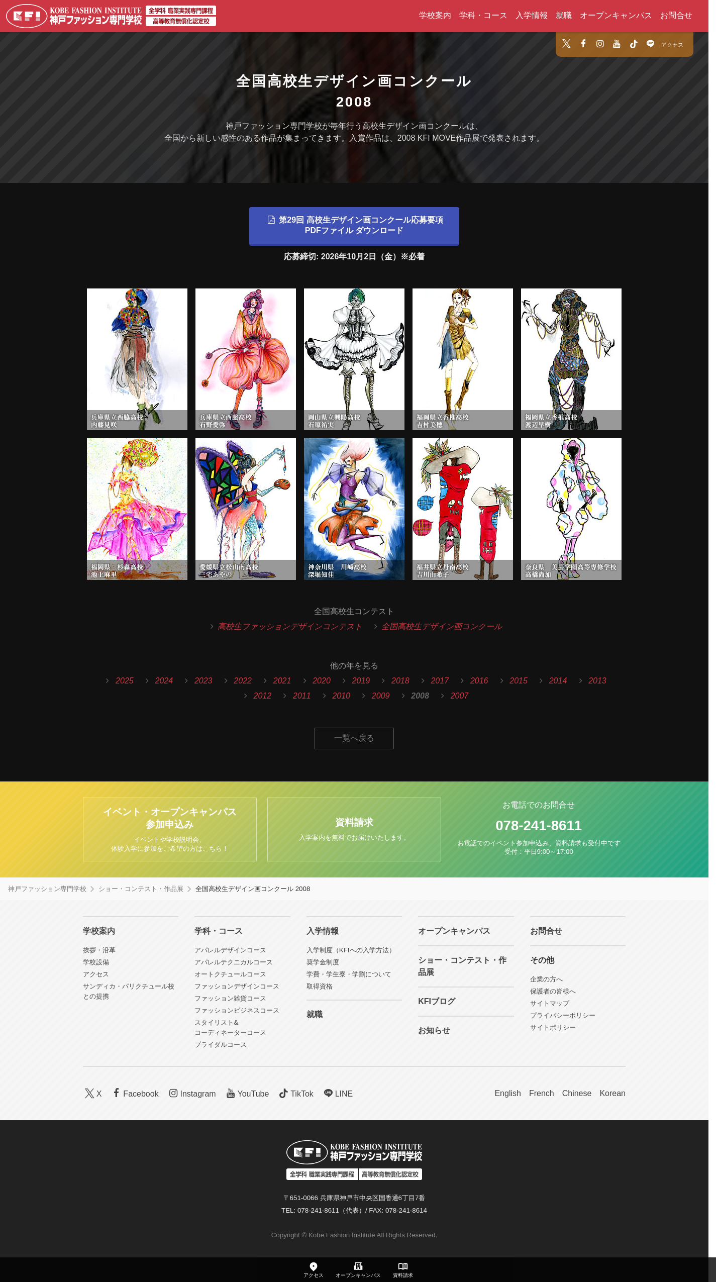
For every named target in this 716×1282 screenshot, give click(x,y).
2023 (203, 680)
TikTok (295, 1093)
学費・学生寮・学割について (348, 974)
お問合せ (676, 15)
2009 (381, 696)
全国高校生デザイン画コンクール (441, 626)
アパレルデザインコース (230, 950)
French (541, 1093)
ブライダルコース (220, 1044)
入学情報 (532, 15)
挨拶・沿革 (99, 950)
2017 (440, 680)
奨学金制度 (322, 962)
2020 (322, 680)
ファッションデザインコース (236, 986)
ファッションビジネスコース (236, 1010)
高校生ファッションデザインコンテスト (290, 626)
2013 (597, 680)
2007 (460, 696)
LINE (337, 1093)
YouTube (246, 1093)
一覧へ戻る (354, 738)
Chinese (577, 1093)
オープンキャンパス (616, 15)
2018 (400, 680)
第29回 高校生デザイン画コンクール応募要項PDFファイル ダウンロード (354, 225)
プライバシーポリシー (562, 1015)
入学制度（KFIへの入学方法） (350, 950)
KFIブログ (436, 1001)
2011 (302, 696)
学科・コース (483, 15)
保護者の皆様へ (553, 991)
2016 (479, 680)
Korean (612, 1093)
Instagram (191, 1093)
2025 (125, 680)
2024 (164, 680)
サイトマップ (549, 1003)
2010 (341, 696)
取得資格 (319, 986)
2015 (518, 680)
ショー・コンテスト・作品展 (140, 889)
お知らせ (434, 1030)
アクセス (672, 45)
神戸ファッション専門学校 (47, 889)
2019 (361, 680)
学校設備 (96, 962)
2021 (282, 680)
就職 (564, 15)
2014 (558, 680)
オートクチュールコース (230, 974)
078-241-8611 (538, 825)
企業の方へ (546, 979)
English (507, 1093)
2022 (243, 680)
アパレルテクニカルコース (233, 962)
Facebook (134, 1093)
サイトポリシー (553, 1027)
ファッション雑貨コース (230, 998)
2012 (263, 696)
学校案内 (435, 15)
